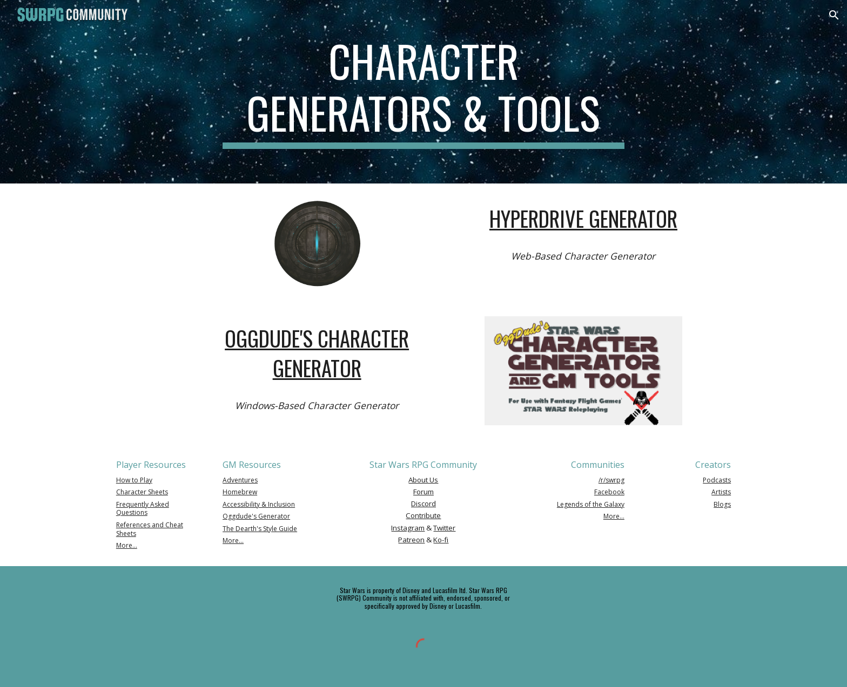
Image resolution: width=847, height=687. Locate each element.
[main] (423, 91)
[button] (834, 15)
